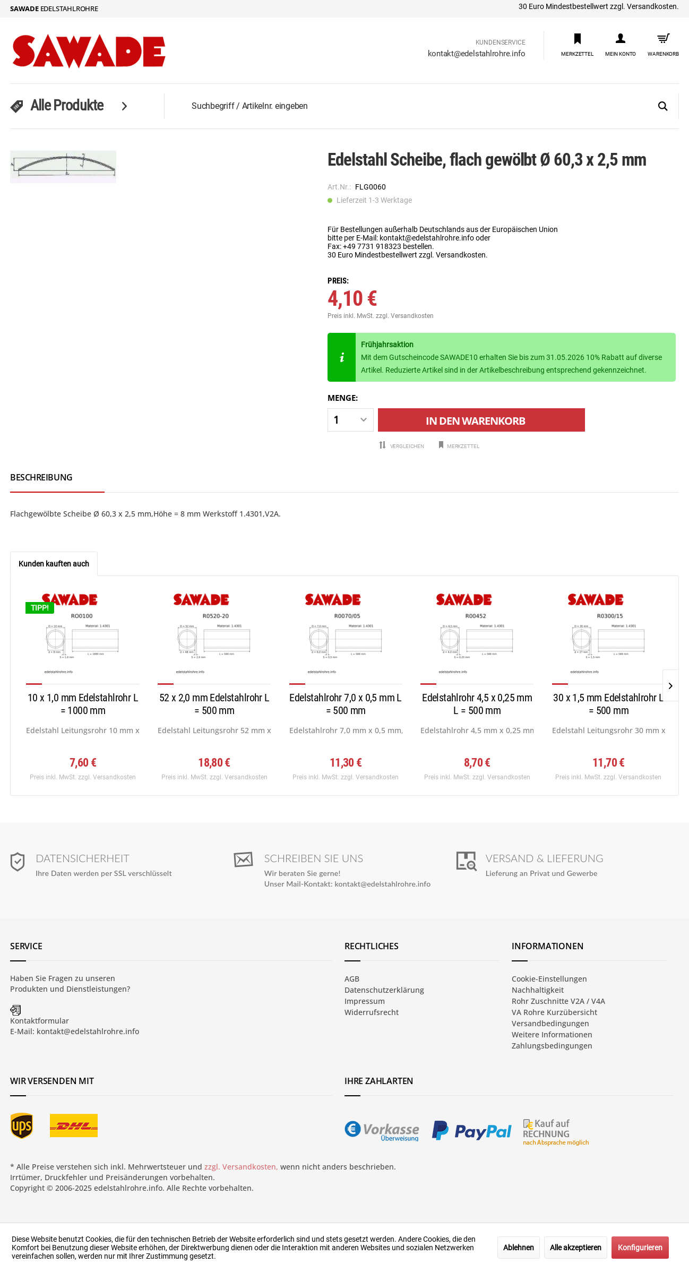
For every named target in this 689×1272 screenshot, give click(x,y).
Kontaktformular (39, 1021)
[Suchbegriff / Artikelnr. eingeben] (434, 106)
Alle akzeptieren (575, 1247)
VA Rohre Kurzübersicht (554, 1012)
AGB (351, 979)
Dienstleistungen (96, 989)
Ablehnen (518, 1247)
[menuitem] (577, 44)
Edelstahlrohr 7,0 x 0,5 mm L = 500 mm (345, 704)
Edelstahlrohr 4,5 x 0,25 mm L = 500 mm (477, 704)
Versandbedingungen (550, 1023)
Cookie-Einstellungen (549, 979)
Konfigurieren (640, 1247)
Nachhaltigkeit (538, 990)
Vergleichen (401, 445)
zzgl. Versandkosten (405, 316)
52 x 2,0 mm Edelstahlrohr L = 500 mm (214, 704)
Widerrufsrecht (371, 1012)
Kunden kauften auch (54, 564)
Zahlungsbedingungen (552, 1046)
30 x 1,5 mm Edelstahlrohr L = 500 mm (608, 704)
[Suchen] (663, 106)
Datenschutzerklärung (384, 990)
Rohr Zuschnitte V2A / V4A (558, 1001)
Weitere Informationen (552, 1034)
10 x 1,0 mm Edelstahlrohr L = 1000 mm (83, 704)
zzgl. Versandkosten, (241, 1167)
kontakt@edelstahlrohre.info (477, 53)
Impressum (364, 1001)
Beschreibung (41, 477)
